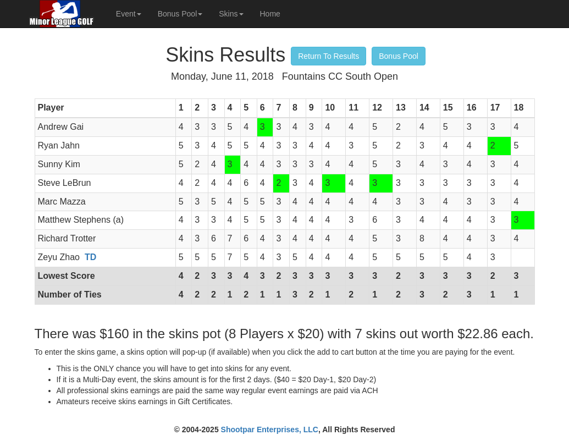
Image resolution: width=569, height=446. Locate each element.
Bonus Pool (180, 13)
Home (270, 13)
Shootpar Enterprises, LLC (269, 429)
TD (90, 257)
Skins (231, 13)
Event (128, 13)
